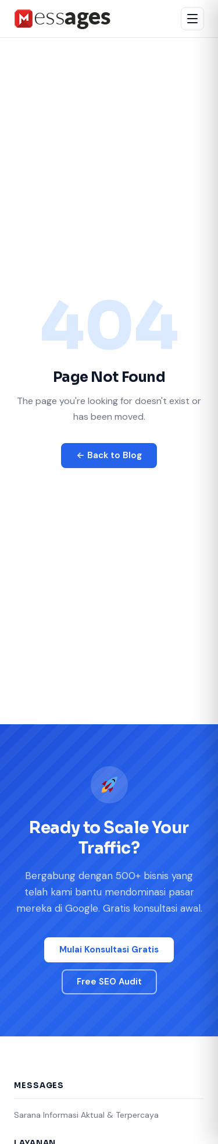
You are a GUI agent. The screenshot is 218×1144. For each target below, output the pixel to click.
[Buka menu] (192, 18)
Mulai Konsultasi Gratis (109, 949)
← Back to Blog (108, 455)
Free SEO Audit (109, 981)
